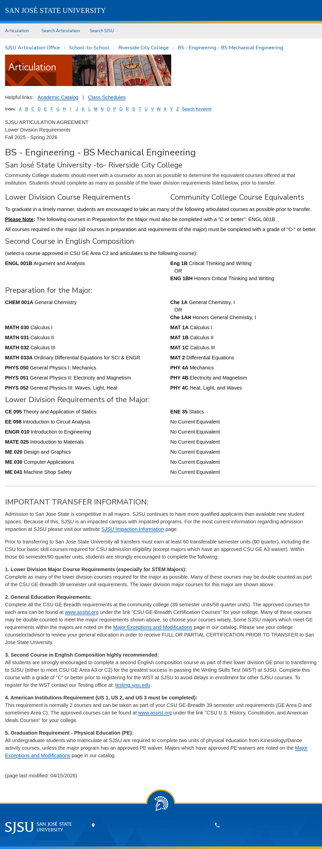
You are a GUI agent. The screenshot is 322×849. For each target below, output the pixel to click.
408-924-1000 (240, 825)
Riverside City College (143, 47)
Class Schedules (107, 97)
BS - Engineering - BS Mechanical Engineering (230, 47)
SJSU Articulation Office (32, 47)
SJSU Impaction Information (132, 529)
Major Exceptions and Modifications (152, 627)
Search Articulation (61, 31)
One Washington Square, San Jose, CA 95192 (151, 825)
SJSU (55, 10)
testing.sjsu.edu (132, 685)
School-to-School (89, 47)
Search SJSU (102, 31)
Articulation (17, 31)
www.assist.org (81, 612)
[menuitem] (18, 30)
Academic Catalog (58, 97)
